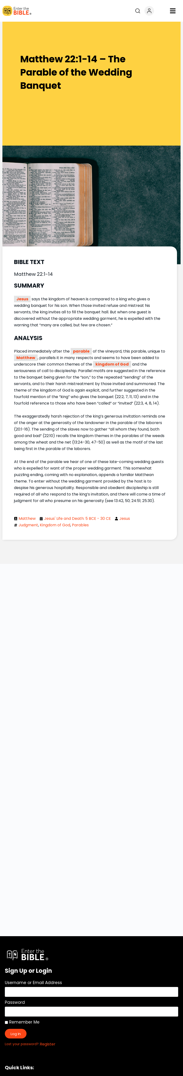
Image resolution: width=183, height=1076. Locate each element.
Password (15, 1002)
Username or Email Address (33, 983)
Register (47, 1044)
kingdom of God (112, 364)
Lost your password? (22, 1044)
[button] (172, 11)
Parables (80, 525)
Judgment (28, 525)
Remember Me (22, 1022)
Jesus (22, 299)
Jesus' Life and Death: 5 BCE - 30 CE (77, 518)
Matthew (25, 358)
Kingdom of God (55, 525)
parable (81, 351)
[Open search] (137, 11)
